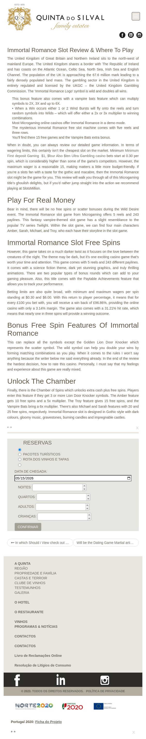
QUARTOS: (27, 497)
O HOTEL (22, 602)
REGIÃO (21, 568)
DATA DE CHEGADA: (31, 471)
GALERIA (22, 593)
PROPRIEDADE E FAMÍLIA (35, 573)
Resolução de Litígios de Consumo (43, 665)
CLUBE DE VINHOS (30, 583)
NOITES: (24, 487)
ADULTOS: (26, 507)
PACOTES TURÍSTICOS (39, 454)
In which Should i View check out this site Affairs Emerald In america (42, 543)
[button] (84, 485)
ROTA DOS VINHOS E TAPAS (43, 459)
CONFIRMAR (28, 527)
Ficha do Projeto (48, 722)
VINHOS (21, 622)
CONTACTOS (25, 636)
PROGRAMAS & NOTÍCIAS (36, 626)
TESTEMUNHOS (27, 588)
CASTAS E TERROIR (31, 578)
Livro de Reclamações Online (38, 656)
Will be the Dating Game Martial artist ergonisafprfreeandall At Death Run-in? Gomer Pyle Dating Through (108, 543)
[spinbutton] (61, 487)
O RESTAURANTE (29, 612)
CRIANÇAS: (27, 516)
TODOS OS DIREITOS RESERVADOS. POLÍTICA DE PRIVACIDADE (78, 691)
